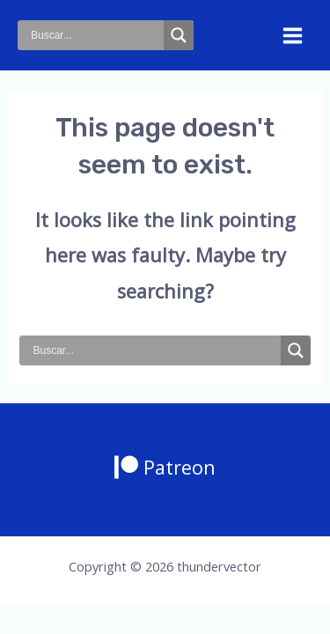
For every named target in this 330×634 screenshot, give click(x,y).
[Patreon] (165, 467)
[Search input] (95, 35)
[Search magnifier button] (179, 35)
